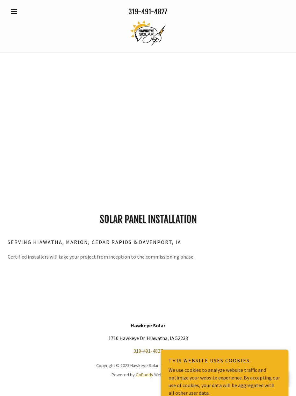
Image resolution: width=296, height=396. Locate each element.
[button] (29, 11)
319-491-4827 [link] (147, 11)
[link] (148, 33)
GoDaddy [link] (144, 375)
